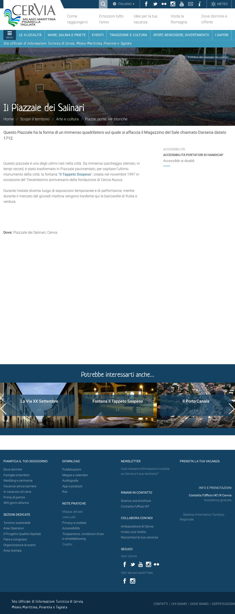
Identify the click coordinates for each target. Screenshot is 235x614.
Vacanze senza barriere (19, 486)
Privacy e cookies (74, 523)
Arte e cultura (67, 119)
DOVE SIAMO (199, 604)
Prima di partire (14, 497)
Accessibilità (71, 528)
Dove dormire (12, 469)
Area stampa (12, 550)
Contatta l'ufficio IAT (135, 506)
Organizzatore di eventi (19, 545)
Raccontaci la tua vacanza (139, 537)
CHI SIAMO (179, 604)
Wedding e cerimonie (17, 481)
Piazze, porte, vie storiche (106, 119)
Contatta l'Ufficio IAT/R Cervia (210, 495)
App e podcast (72, 486)
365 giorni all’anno (16, 503)
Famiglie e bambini (16, 475)
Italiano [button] (125, 4)
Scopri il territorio (35, 119)
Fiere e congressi (15, 539)
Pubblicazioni (71, 469)
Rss (65, 492)
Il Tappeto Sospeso (75, 174)
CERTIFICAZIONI (223, 604)
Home (8, 119)
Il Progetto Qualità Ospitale (22, 534)
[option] (39, 405)
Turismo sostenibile (16, 523)
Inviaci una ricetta (133, 532)
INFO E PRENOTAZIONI (215, 488)
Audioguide (70, 481)
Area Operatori (13, 528)
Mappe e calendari (75, 475)
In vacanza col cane (17, 492)
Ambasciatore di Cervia (137, 526)
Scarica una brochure (136, 501)
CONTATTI (161, 604)
